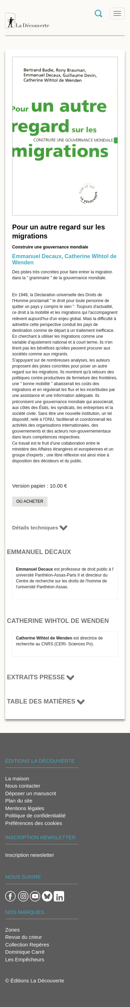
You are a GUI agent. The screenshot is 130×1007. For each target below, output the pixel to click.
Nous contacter (22, 786)
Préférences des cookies (33, 823)
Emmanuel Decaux (36, 256)
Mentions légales (24, 808)
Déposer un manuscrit (30, 793)
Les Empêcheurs (24, 959)
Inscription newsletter (29, 855)
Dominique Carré (24, 952)
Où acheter (29, 501)
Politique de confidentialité (35, 815)
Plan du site (18, 801)
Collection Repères (27, 944)
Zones (12, 930)
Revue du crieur (23, 937)
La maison (17, 778)
